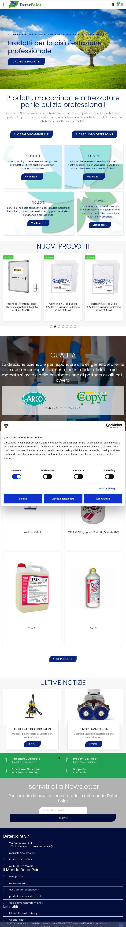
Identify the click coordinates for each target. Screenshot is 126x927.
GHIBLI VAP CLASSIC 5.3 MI (32, 731)
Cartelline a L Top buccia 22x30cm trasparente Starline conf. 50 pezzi (63, 307)
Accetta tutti (103, 498)
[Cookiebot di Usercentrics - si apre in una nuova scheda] (108, 425)
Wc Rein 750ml (32, 532)
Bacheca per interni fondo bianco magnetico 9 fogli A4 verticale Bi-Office (22, 307)
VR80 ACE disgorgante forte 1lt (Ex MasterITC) (93, 532)
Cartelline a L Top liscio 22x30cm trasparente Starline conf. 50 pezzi (104, 307)
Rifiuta (23, 498)
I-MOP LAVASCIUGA (94, 731)
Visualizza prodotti (26, 61)
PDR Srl (70, 922)
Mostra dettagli (107, 488)
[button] (31, 134)
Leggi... (32, 747)
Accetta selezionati (63, 498)
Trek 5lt (32, 629)
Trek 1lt (93, 629)
